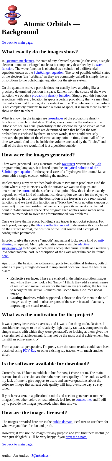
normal (26, 190)
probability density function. (51, 95)
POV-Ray (29, 350)
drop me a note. (76, 437)
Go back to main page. (17, 42)
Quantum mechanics (19, 61)
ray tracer (68, 164)
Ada (98, 164)
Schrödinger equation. (49, 72)
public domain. (63, 422)
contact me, (84, 399)
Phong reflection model (52, 225)
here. (5, 256)
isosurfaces (55, 118)
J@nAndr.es (39, 455)
